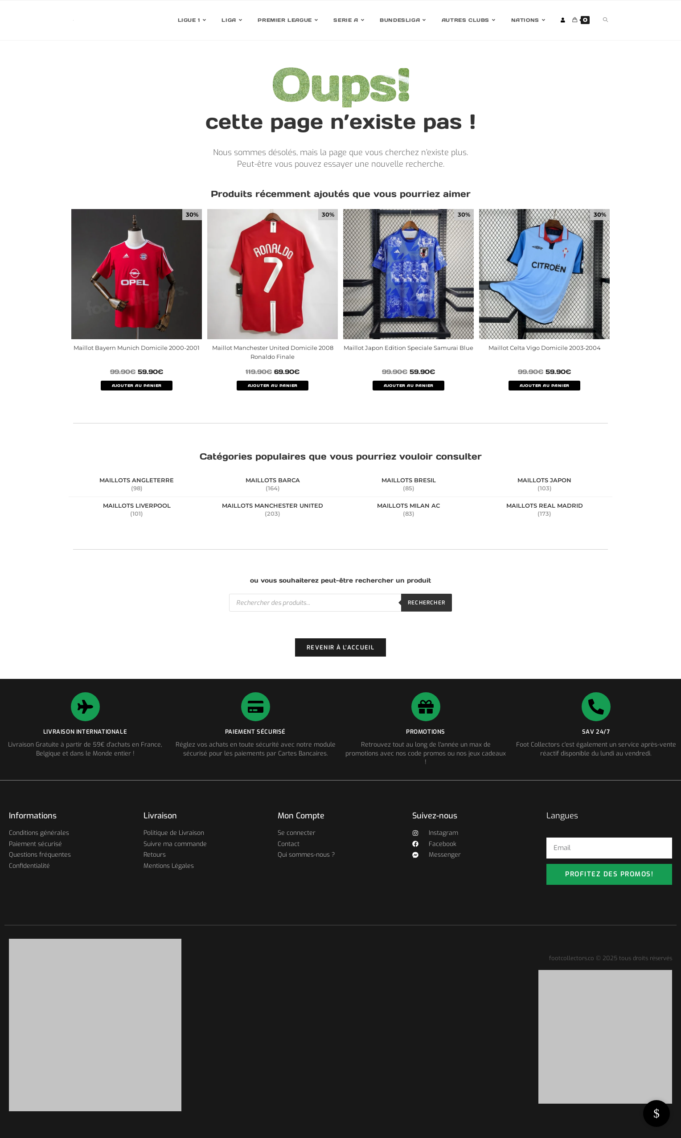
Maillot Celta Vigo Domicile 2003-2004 (544, 347)
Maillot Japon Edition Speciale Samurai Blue (408, 347)
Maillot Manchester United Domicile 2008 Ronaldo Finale (272, 352)
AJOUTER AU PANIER (137, 385)
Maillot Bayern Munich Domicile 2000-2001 (137, 347)
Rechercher (426, 602)
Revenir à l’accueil (340, 647)
